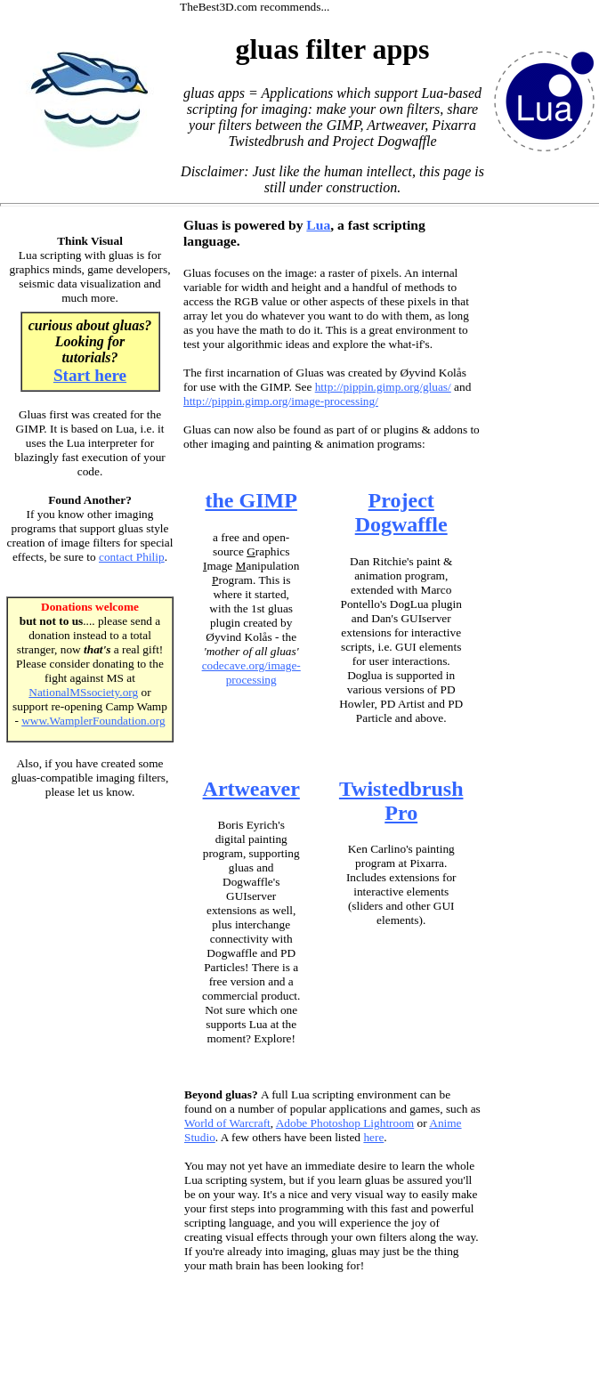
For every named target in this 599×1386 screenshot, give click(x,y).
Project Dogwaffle (401, 512)
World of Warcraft (227, 1123)
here (373, 1137)
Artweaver (251, 788)
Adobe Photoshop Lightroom (345, 1123)
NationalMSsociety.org (83, 692)
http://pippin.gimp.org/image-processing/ (280, 401)
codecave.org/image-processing (251, 672)
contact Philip (132, 556)
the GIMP (251, 500)
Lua (318, 224)
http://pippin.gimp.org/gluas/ (383, 386)
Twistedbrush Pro (401, 800)
